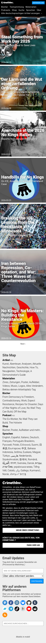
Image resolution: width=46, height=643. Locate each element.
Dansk (30, 463)
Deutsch (34, 437)
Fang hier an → (34, 545)
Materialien (31, 7)
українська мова (23, 466)
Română (32, 459)
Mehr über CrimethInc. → (29, 530)
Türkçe (6, 455)
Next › (23, 344)
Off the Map (20, 411)
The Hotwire (15, 422)
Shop (14, 10)
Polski (16, 444)
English (6, 437)
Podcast (6, 415)
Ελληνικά (25, 444)
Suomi (34, 444)
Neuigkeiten (8, 371)
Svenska (21, 463)
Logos (21, 385)
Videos (6, 385)
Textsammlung (17, 7)
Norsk (5, 474)
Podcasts (5, 10)
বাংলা (13, 463)
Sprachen (30, 10)
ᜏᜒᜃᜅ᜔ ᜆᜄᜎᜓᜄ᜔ (18, 474)
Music (14, 385)
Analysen (27, 363)
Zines (5, 382)
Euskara (27, 452)
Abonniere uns (38, 3)
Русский (7, 444)
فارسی (14, 455)
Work (24, 400)
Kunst (5, 363)
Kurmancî (35, 470)
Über (39, 10)
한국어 (23, 459)
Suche (21, 10)
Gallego (25, 470)
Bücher (4, 7)
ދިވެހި (18, 470)
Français (7, 441)
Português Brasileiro (23, 441)
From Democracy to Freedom (18, 396)
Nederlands (25, 455)
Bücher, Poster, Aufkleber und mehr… (21, 430)
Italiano (25, 437)
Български (14, 448)
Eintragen (36, 581)
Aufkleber (34, 382)
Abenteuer (15, 363)
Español (15, 437)
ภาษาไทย (7, 466)
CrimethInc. (7, 2)
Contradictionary (11, 400)
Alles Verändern (34, 385)
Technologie (22, 371)
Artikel (6, 360)
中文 (24, 448)
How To (34, 367)
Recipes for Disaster (26, 404)
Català (11, 470)
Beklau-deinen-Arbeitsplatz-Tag (19, 389)
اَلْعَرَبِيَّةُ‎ (5, 463)
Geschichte (23, 367)
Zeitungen (14, 382)
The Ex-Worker (10, 418)
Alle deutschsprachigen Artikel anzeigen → (22, 13)
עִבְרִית (38, 463)
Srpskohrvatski (10, 459)
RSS (11, 360)
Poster (24, 382)
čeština (18, 452)
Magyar (36, 452)
